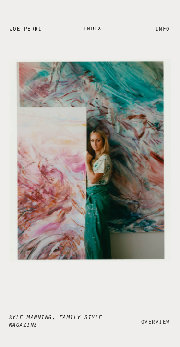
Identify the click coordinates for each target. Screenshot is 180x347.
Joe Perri (25, 28)
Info (162, 27)
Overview (155, 320)
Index (92, 27)
